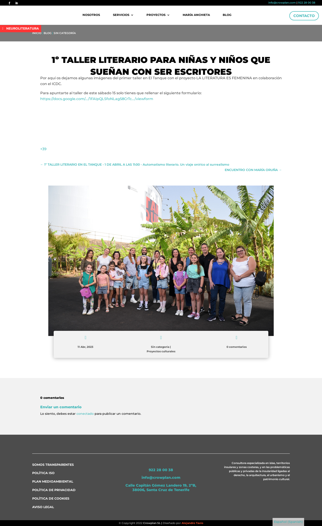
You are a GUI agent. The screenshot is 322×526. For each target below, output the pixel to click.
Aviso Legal (43, 507)
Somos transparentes (53, 465)
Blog (227, 15)
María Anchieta (196, 15)
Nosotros (91, 15)
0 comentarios (237, 347)
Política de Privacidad (54, 490)
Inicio (36, 33)
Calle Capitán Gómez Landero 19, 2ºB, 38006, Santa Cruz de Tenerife (160, 487)
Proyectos (155, 15)
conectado (85, 414)
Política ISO (43, 473)
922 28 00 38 (306, 2)
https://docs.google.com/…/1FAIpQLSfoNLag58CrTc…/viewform (96, 99)
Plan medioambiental (52, 481)
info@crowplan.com (282, 2)
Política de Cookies (50, 498)
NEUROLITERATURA (22, 28)
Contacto (304, 16)
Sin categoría (65, 33)
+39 (43, 149)
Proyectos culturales (161, 351)
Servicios (121, 15)
